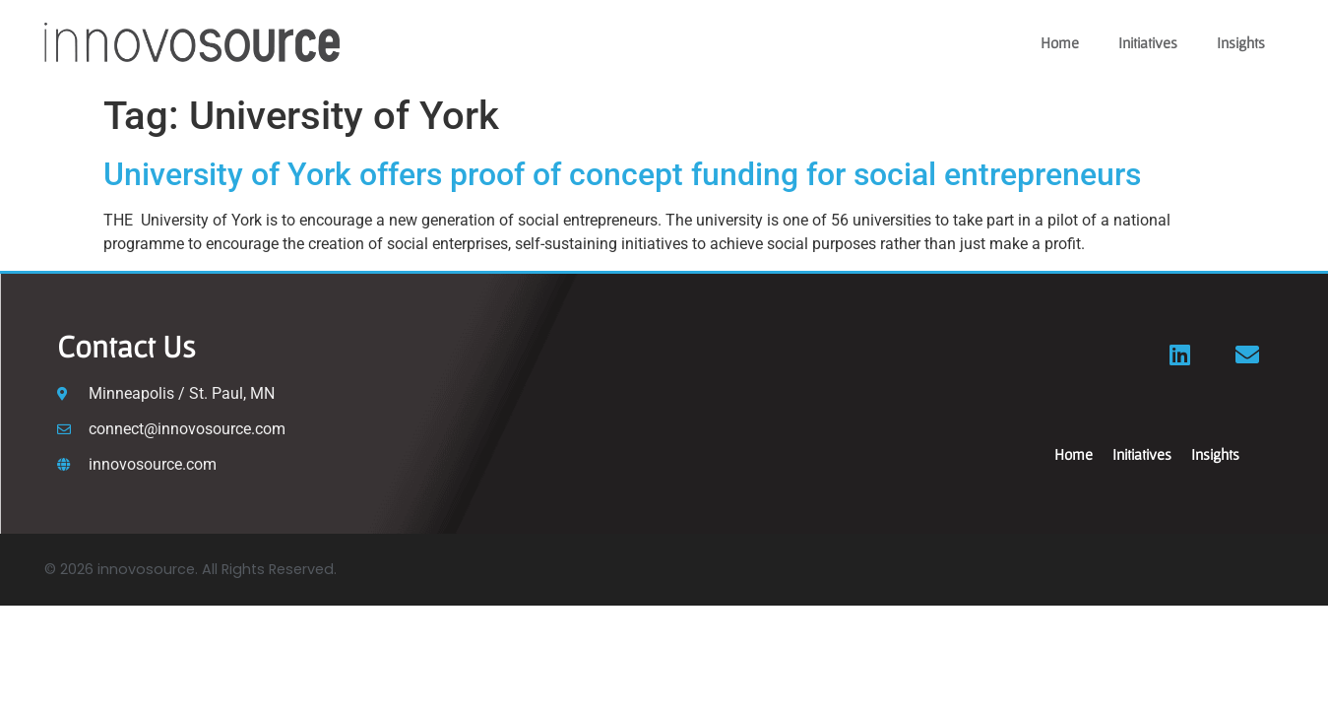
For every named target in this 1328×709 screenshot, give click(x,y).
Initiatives (1147, 42)
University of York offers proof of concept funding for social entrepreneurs (622, 174)
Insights (1241, 42)
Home (1060, 42)
